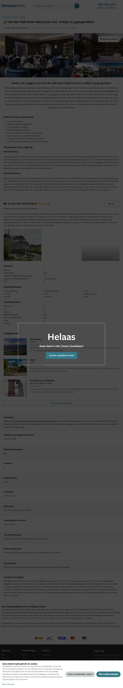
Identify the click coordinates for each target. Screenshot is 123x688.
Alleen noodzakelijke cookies (80, 674)
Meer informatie (8, 684)
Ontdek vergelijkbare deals (61, 355)
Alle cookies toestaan (108, 674)
